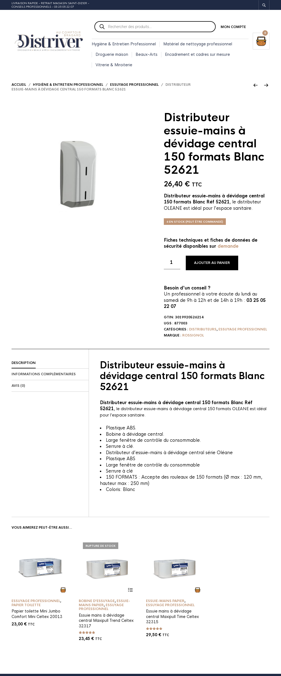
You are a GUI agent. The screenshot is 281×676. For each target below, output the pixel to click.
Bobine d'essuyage (97, 603)
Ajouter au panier (212, 265)
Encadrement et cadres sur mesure (197, 55)
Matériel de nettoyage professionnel (197, 44)
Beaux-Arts (147, 55)
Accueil (19, 86)
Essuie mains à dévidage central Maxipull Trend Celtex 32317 (106, 622)
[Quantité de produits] (172, 265)
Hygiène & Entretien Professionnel (124, 44)
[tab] (50, 365)
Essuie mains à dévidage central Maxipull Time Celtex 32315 (172, 618)
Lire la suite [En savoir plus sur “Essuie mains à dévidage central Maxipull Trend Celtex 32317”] (130, 592)
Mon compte (233, 27)
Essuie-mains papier (165, 603)
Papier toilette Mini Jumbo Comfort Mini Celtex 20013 (37, 616)
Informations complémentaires (44, 376)
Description (24, 365)
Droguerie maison (111, 55)
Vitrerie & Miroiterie (113, 65)
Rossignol (193, 337)
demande (228, 248)
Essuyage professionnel (134, 86)
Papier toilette (26, 607)
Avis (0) (18, 388)
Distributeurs (203, 331)
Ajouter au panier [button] (63, 592)
